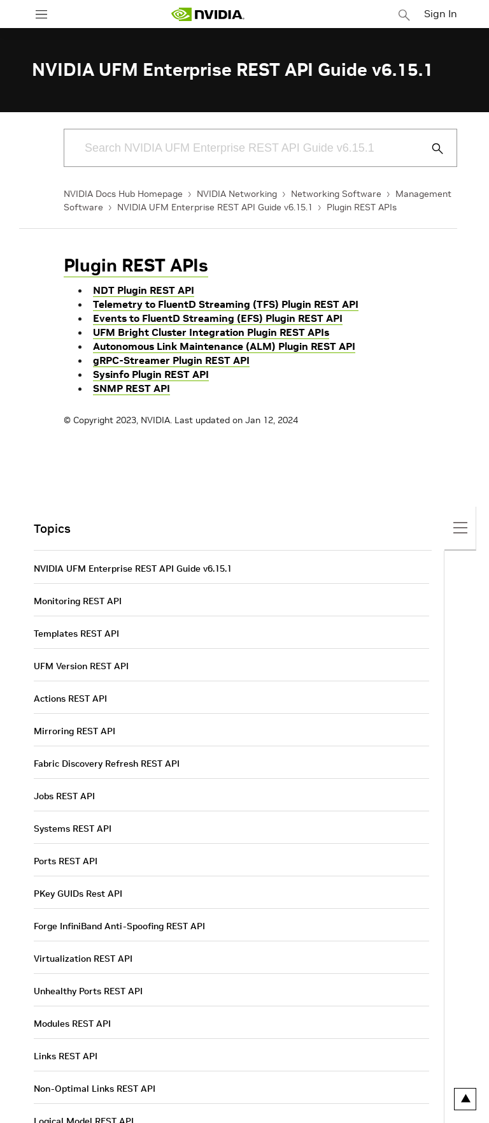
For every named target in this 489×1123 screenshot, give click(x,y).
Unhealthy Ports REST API (88, 991)
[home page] (207, 14)
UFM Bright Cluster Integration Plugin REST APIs (211, 332)
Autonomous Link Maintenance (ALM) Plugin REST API (224, 346)
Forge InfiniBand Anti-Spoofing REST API (119, 926)
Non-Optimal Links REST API (94, 1088)
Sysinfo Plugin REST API (151, 374)
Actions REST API (70, 698)
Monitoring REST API (78, 601)
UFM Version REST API (81, 666)
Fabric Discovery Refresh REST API (107, 763)
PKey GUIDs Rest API (78, 893)
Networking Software (336, 193)
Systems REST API (72, 828)
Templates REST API (76, 633)
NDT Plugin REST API (143, 290)
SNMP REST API (131, 388)
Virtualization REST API (83, 958)
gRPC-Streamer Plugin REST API (171, 360)
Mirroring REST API (74, 731)
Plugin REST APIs (362, 207)
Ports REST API (65, 861)
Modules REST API (72, 1023)
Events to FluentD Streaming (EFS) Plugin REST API (218, 318)
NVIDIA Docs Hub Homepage (123, 193)
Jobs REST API (64, 796)
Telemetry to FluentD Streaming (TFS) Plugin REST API (225, 304)
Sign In (440, 13)
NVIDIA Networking (237, 193)
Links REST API (65, 1056)
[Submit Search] (430, 148)
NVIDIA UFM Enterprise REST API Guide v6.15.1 (215, 207)
